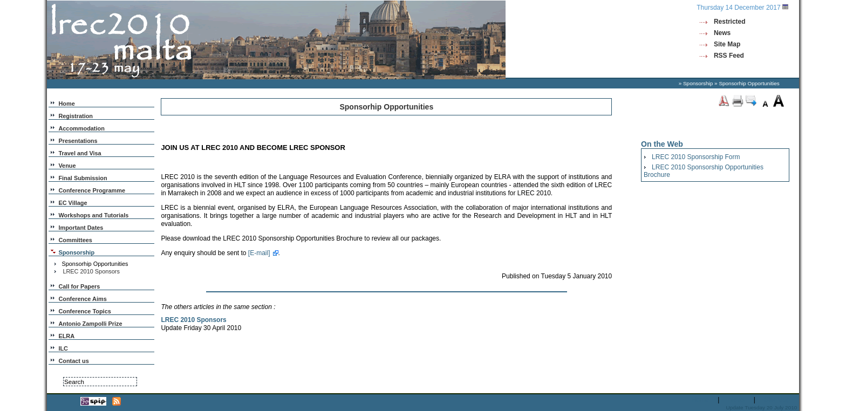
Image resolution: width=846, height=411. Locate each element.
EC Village (72, 203)
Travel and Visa (79, 153)
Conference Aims (82, 299)
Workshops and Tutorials (93, 215)
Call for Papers (79, 286)
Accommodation (81, 128)
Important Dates (80, 227)
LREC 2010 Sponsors (91, 271)
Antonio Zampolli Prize (90, 323)
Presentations (77, 141)
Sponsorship (698, 83)
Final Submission (82, 178)
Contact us (73, 361)
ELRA (66, 336)
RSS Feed (729, 55)
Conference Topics (84, 311)
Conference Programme (91, 190)
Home (66, 103)
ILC (63, 348)
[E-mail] (259, 253)
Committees (75, 240)
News (722, 33)
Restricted (730, 21)
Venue (67, 165)
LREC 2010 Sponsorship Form (696, 157)
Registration (75, 116)
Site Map (727, 44)
